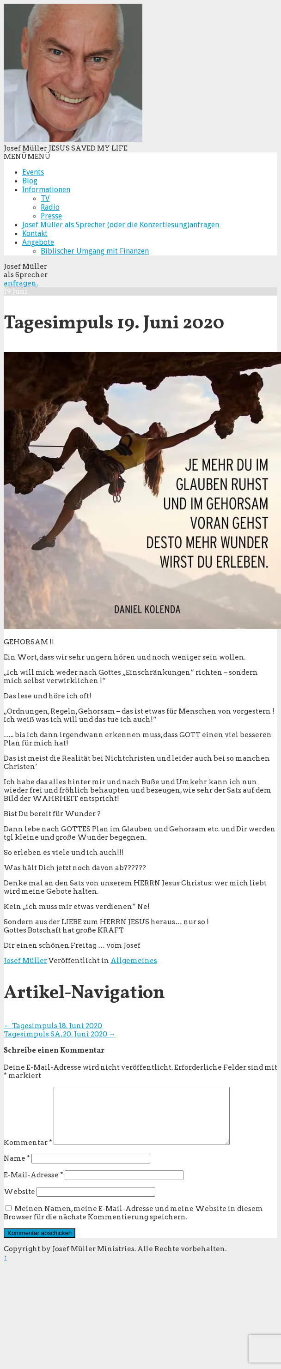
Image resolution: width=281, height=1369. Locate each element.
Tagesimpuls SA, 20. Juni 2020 (60, 1034)
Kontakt (35, 233)
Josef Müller (25, 961)
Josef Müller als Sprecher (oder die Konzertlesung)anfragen (120, 224)
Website (19, 1203)
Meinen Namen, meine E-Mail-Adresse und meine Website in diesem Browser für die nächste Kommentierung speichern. (133, 1224)
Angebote (38, 242)
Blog (29, 180)
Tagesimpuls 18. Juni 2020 (53, 1026)
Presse (51, 216)
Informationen (46, 189)
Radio (50, 207)
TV (45, 198)
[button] (27, 156)
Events (33, 172)
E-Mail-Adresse (33, 1186)
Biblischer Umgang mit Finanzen (95, 251)
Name (17, 1169)
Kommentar (28, 1154)
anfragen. (21, 283)
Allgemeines (133, 961)
